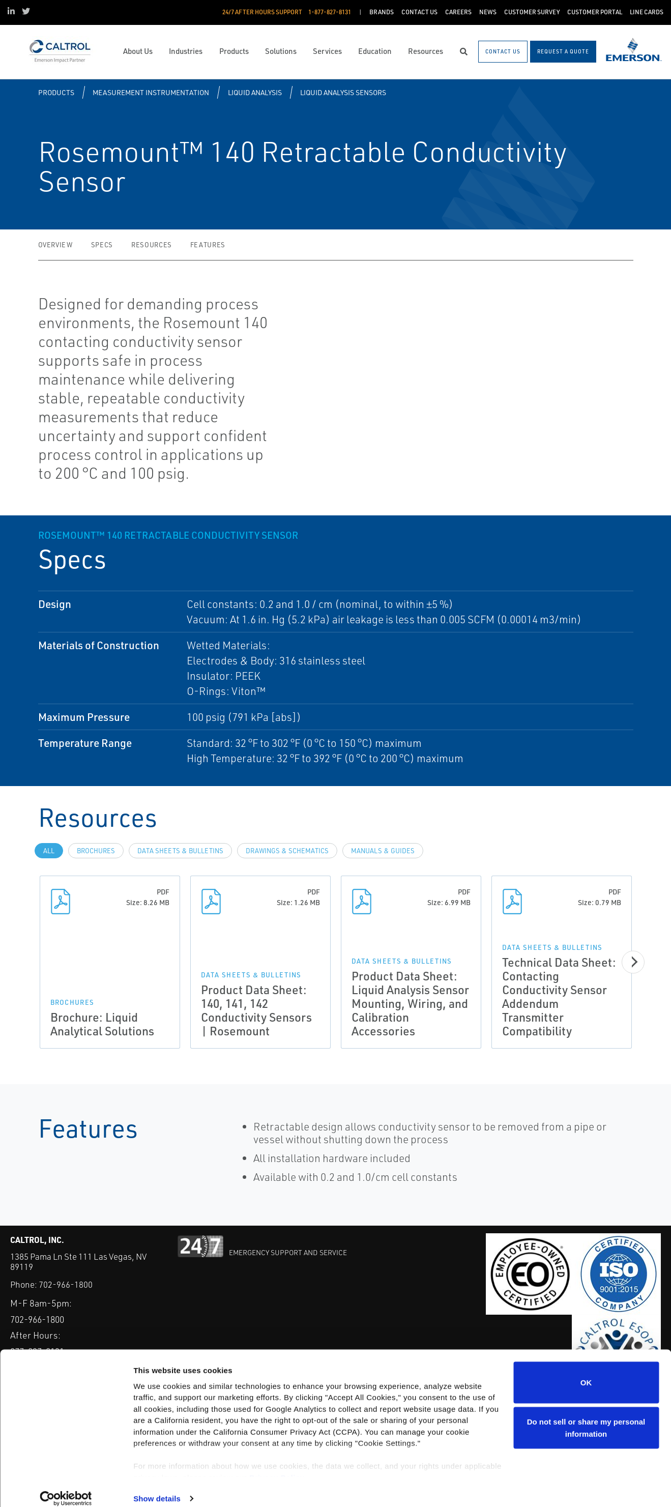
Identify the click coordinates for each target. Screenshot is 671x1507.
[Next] (635, 961)
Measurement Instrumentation (151, 92)
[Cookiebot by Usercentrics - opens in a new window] (65, 1487)
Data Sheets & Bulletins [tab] (180, 851)
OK (586, 1370)
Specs (102, 245)
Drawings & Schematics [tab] (287, 851)
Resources (151, 245)
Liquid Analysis (255, 92)
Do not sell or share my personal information (586, 1416)
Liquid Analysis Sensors (343, 92)
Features (207, 245)
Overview (55, 245)
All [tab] (48, 851)
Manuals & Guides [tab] (383, 851)
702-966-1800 (66, 1284)
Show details (157, 1487)
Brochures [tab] (96, 851)
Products (56, 92)
